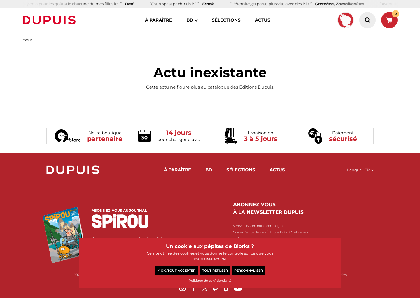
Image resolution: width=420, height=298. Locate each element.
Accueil (28, 40)
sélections (226, 20)
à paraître (158, 20)
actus (262, 20)
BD (189, 20)
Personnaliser (248, 271)
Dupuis (50, 20)
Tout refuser (215, 271)
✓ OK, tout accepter (176, 271)
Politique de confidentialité (210, 280)
